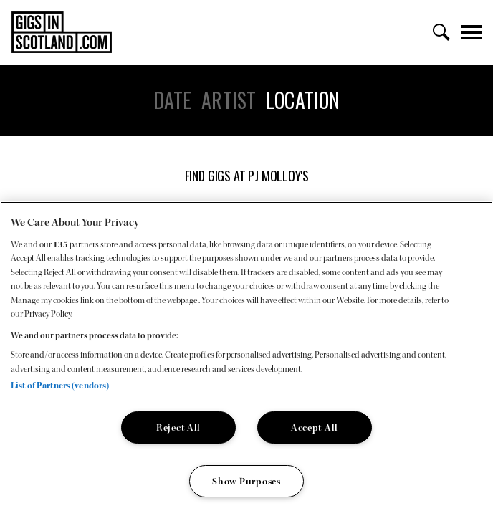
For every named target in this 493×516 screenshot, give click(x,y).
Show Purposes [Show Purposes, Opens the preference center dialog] (246, 481)
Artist (228, 100)
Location (303, 100)
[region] (246, 358)
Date (172, 100)
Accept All (314, 427)
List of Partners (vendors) (60, 385)
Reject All (178, 427)
